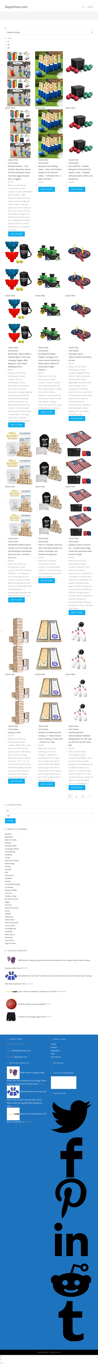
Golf (6, 872)
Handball (8, 878)
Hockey (8, 881)
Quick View (10, 108)
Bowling (8, 843)
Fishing (7, 866)
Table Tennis (10, 920)
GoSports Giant (14, 732)
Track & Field (10, 925)
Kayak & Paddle (11, 890)
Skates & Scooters (12, 908)
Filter (10, 821)
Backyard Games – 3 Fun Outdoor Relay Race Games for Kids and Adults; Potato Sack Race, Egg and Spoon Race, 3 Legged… (19, 172)
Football (8, 869)
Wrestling (8, 937)
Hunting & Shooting (12, 884)
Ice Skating (9, 887)
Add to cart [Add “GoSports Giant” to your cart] (16, 781)
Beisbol (54, 1047)
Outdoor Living (10, 896)
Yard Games (13, 163)
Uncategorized (10, 928)
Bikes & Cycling (11, 840)
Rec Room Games (11, 899)
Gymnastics (9, 875)
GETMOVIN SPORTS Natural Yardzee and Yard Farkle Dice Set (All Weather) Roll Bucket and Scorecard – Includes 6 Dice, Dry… (20, 551)
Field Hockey (10, 863)
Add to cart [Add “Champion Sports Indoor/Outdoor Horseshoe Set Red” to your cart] (77, 418)
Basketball (9, 837)
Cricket (7, 857)
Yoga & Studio (10, 943)
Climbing (8, 854)
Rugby (7, 902)
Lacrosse (8, 893)
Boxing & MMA (10, 846)
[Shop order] (49, 32)
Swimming (9, 917)
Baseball (8, 834)
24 (9, 44)
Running (8, 905)
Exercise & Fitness (12, 860)
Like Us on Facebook (63, 1073)
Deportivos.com (16, 7)
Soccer (7, 911)
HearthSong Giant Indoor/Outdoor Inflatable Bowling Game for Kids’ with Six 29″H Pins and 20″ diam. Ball (80, 738)
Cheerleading (10, 852)
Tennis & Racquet (11, 922)
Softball (8, 914)
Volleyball (8, 931)
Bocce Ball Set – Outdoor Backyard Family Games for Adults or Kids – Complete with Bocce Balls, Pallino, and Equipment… (81, 172)
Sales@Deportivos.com (21, 1050)
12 (9, 41)
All (9, 48)
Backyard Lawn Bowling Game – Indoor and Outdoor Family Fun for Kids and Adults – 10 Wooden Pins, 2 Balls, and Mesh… (50, 172)
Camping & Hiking (12, 849)
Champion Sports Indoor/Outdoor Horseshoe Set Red (80, 357)
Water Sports (10, 934)
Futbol (53, 1044)
